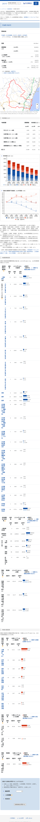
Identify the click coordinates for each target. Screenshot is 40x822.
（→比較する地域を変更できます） (32, 520)
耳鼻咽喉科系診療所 (5, 369)
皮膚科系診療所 (5, 341)
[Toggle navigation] (36, 3)
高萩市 (19, 35)
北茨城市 (25, 35)
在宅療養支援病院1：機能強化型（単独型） (3, 455)
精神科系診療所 (5, 384)
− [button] (37, 107)
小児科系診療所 (5, 313)
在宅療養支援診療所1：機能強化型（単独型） (3, 409)
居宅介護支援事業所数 (2, 696)
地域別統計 (9, 8)
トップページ (3, 8)
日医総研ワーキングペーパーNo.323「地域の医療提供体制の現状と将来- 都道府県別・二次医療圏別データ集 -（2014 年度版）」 (19, 251)
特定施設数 (2, 688)
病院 (2, 393)
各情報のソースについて (30, 17)
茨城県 (3, 35)
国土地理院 (36, 110)
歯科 (2, 396)
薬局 (2, 400)
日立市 (15, 35)
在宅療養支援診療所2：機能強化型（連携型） (3, 422)
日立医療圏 (9, 35)
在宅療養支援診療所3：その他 (3, 435)
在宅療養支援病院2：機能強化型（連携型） (3, 469)
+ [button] (37, 104)
